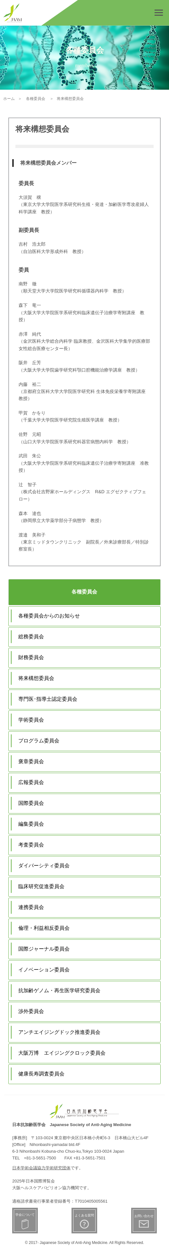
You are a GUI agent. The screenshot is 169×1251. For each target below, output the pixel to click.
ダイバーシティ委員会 (44, 865)
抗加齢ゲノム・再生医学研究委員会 (59, 990)
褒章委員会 (31, 761)
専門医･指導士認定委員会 (47, 699)
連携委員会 (31, 907)
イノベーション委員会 (44, 969)
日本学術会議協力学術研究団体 (41, 1167)
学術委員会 (31, 720)
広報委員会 (31, 782)
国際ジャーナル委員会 (44, 949)
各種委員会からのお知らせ (49, 615)
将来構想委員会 (36, 678)
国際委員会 (31, 803)
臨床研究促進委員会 (41, 886)
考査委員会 (31, 844)
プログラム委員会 (38, 740)
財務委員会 (31, 657)
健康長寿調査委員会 (41, 1073)
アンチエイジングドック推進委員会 (59, 1032)
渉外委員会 (31, 1011)
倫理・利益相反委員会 (44, 928)
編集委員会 (31, 824)
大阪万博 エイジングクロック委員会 (62, 1053)
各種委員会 (84, 591)
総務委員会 (31, 636)
